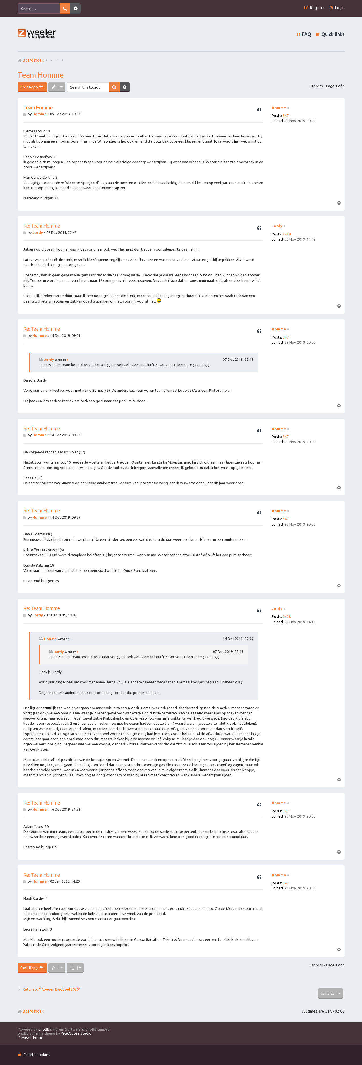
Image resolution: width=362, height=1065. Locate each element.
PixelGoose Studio (76, 1033)
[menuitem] (337, 7)
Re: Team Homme (41, 225)
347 (286, 116)
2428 (287, 234)
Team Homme (41, 75)
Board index (31, 1011)
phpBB (43, 1029)
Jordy (277, 226)
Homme (279, 108)
